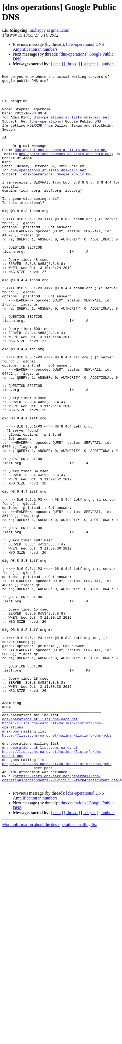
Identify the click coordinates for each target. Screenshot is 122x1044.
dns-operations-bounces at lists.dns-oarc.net (61, 165)
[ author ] (107, 64)
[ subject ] (89, 64)
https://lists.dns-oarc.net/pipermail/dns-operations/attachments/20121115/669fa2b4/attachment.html (61, 919)
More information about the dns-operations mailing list (49, 966)
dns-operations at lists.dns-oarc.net (71, 126)
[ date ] (57, 64)
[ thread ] (72, 64)
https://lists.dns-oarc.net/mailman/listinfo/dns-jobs (56, 867)
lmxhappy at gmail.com (49, 30)
